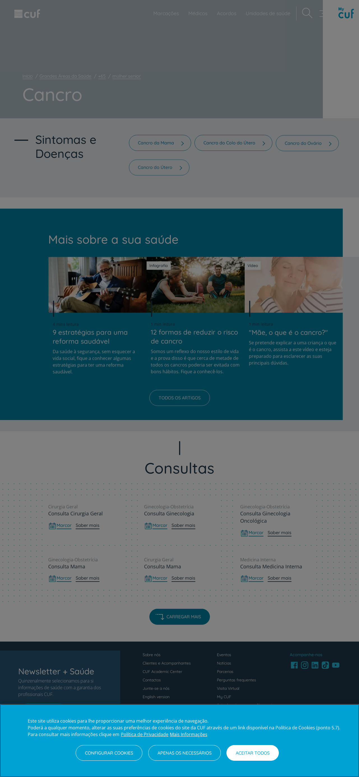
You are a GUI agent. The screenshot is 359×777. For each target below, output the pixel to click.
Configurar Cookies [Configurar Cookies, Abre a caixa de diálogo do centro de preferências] (109, 753)
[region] (179, 740)
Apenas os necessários (185, 753)
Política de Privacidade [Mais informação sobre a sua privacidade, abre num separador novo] (144, 734)
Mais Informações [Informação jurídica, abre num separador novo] (188, 734)
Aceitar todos (253, 753)
